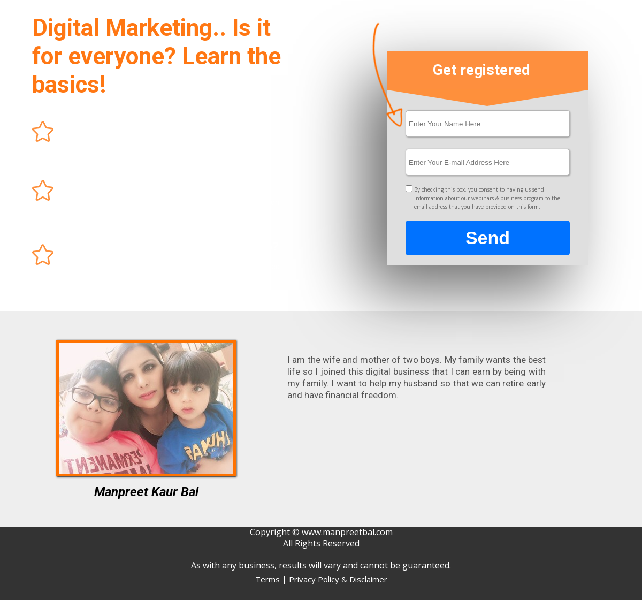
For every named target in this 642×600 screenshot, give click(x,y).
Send (488, 238)
